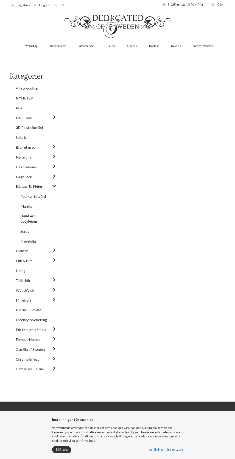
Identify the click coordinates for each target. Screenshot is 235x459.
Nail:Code (24, 118)
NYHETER (24, 98)
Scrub (25, 231)
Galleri (110, 46)
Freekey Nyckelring (31, 319)
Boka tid (176, 46)
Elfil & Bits (24, 260)
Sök (62, 5)
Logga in (44, 5)
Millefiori (23, 300)
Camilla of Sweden (30, 349)
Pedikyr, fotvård (33, 196)
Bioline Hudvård (29, 310)
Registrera (24, 5)
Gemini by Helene (30, 369)
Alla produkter (27, 88)
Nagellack (24, 177)
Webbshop (31, 46)
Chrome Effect (27, 359)
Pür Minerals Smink (31, 329)
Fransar (22, 251)
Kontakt (154, 46)
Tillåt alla (62, 449)
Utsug (20, 270)
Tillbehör (23, 280)
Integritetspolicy (203, 46)
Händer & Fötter (29, 186)
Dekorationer (26, 167)
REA (19, 108)
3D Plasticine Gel (29, 127)
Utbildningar (86, 46)
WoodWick (25, 290)
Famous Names (28, 339)
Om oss (132, 46)
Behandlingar (58, 46)
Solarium (23, 137)
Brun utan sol (26, 147)
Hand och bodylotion (28, 218)
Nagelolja (23, 157)
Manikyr (27, 206)
